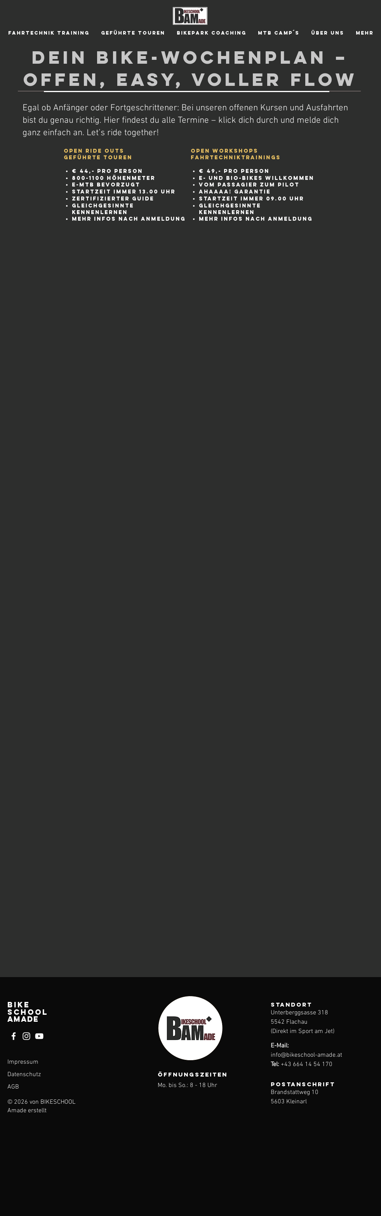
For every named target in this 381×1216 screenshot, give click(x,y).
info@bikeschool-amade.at (306, 1055)
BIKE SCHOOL (27, 1012)
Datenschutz (24, 1074)
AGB (13, 1087)
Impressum (22, 1062)
